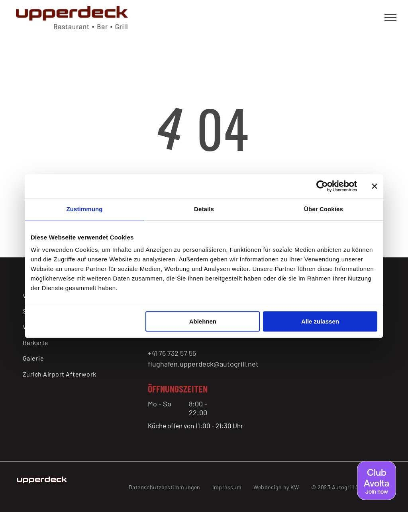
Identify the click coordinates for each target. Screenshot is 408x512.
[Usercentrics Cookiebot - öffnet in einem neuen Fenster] (322, 186)
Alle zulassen (320, 321)
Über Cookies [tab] (323, 209)
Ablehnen (202, 321)
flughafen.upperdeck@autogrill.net (203, 363)
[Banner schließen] (374, 186)
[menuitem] (73, 342)
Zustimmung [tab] (85, 209)
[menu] (390, 17)
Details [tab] (204, 209)
